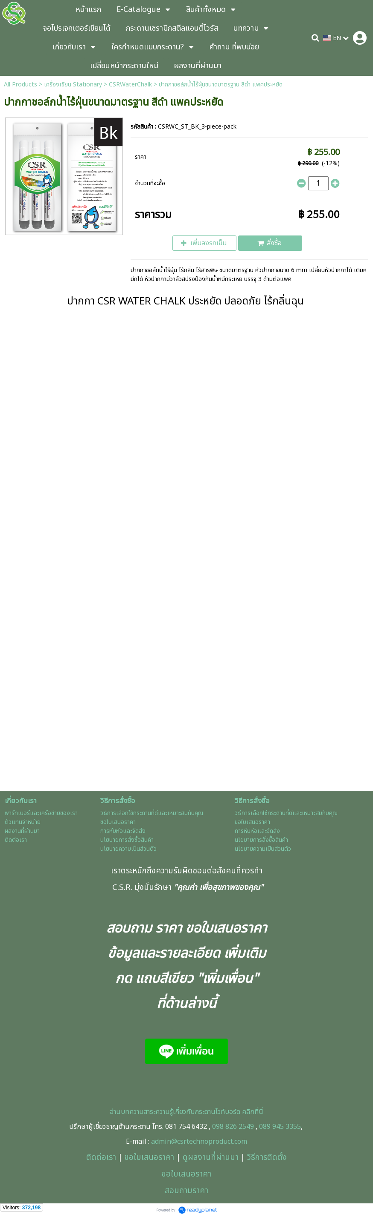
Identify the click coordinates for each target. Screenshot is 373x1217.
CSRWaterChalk (130, 84)
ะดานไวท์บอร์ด (221, 1112)
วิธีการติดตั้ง (267, 1157)
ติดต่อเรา (101, 1157)
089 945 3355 (280, 1127)
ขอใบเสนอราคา (149, 1157)
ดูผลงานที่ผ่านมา (211, 1157)
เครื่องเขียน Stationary (73, 84)
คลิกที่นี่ (251, 1112)
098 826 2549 (233, 1127)
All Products (20, 84)
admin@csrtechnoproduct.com (199, 1142)
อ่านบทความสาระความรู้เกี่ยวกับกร (156, 1112)
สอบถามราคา (186, 1191)
